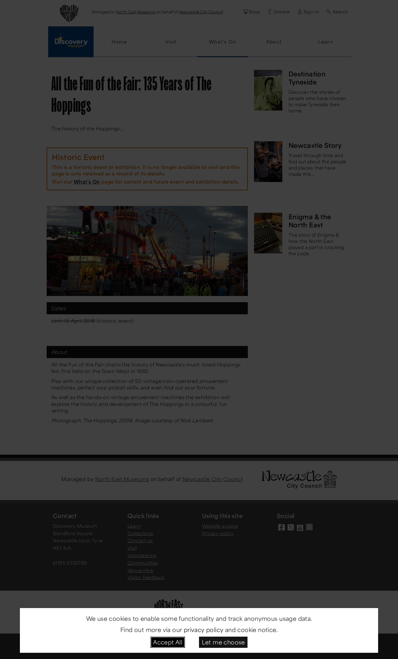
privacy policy (204, 629)
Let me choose (223, 642)
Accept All (167, 642)
